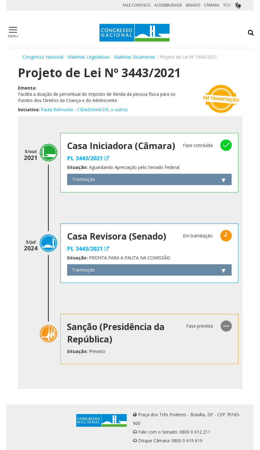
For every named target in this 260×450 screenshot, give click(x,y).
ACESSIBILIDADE (168, 5)
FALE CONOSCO (137, 5)
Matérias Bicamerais (134, 57)
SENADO (193, 5)
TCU (227, 5)
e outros (119, 110)
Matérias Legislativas (89, 57)
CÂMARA (211, 5)
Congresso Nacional (43, 57)
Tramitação (83, 179)
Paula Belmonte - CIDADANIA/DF (74, 110)
